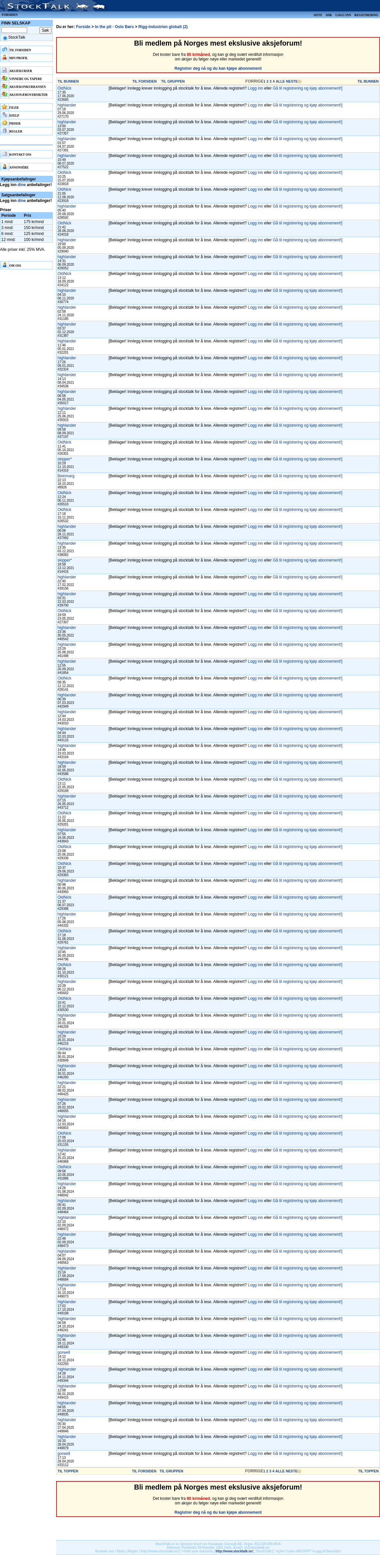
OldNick (64, 88)
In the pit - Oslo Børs (114, 26)
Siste (318, 15)
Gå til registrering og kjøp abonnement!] (307, 88)
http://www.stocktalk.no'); (161, 1551)
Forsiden (10, 15)
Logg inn (343, 15)
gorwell (63, 1352)
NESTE (292, 81)
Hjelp (121, 1551)
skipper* (64, 459)
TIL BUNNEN (68, 81)
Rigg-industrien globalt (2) (163, 26)
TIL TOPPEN (67, 1471)
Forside (83, 26)
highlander (66, 105)
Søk (328, 15)
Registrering (366, 15)
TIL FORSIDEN (144, 81)
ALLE (280, 81)
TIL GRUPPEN (173, 81)
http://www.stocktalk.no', (235, 1551)
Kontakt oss (104, 1551)
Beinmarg (65, 476)
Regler (133, 1551)
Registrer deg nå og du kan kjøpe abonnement (218, 68)
